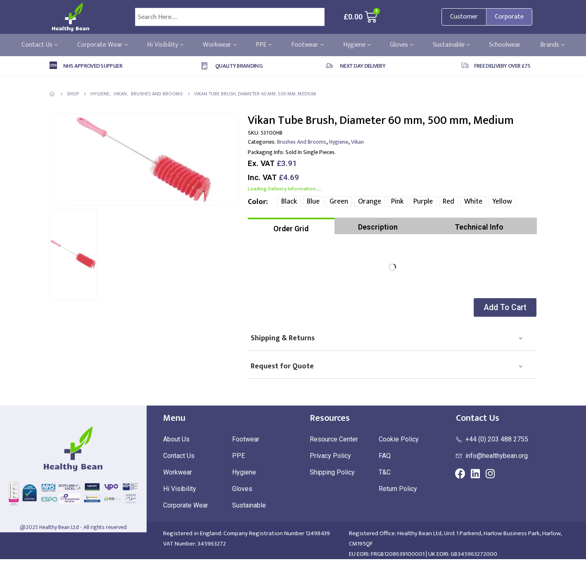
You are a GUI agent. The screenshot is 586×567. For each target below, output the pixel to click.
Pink (397, 201)
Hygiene (357, 45)
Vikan (357, 142)
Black (289, 201)
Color (257, 202)
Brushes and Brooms (301, 142)
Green (339, 201)
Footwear (307, 45)
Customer (464, 16)
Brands (552, 45)
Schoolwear (505, 45)
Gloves (401, 45)
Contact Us (39, 45)
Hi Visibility (165, 45)
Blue (313, 201)
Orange (369, 201)
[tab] (291, 226)
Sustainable (451, 45)
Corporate (509, 16)
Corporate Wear (102, 45)
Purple (423, 201)
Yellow (502, 201)
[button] (503, 307)
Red (448, 201)
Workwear (220, 45)
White (473, 201)
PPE (264, 45)
